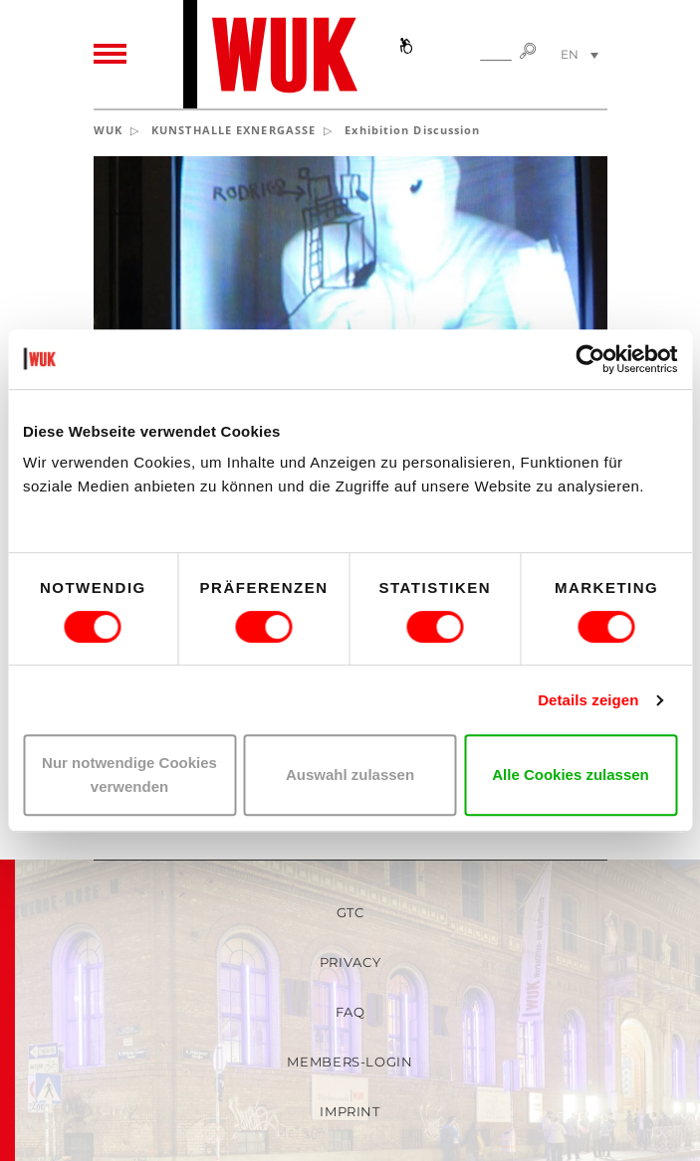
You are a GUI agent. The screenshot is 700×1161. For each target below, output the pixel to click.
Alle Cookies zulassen (570, 774)
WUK (108, 129)
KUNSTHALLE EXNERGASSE (233, 129)
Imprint (350, 1111)
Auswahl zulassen (350, 774)
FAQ (350, 1012)
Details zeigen (588, 699)
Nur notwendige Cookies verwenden (129, 774)
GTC (350, 912)
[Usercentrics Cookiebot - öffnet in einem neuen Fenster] (590, 359)
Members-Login (349, 1061)
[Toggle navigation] (110, 55)
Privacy (350, 962)
